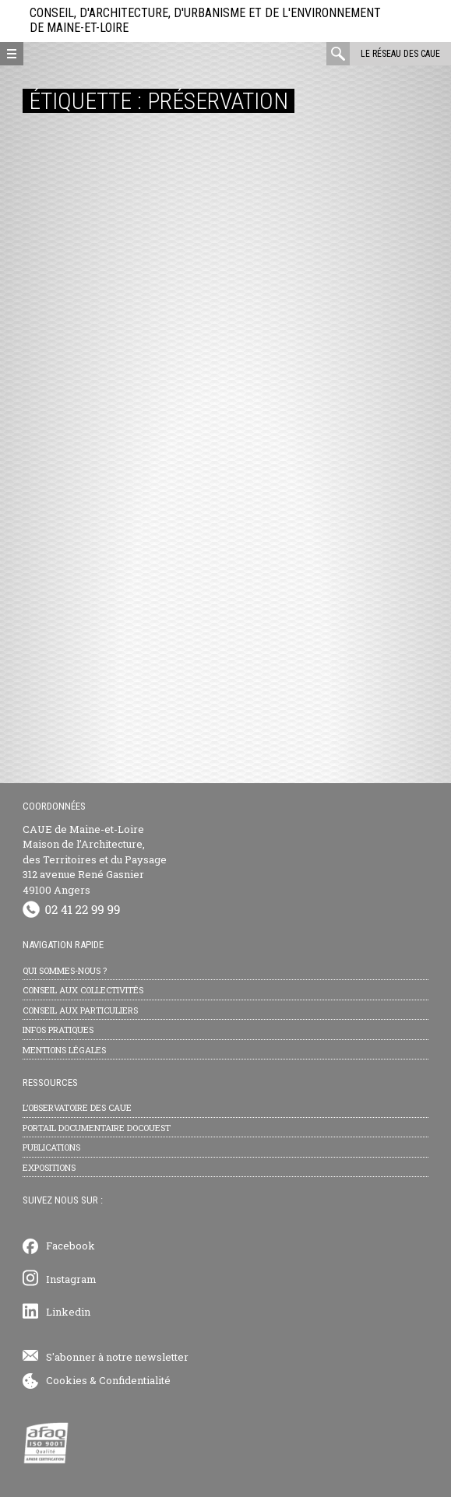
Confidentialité (135, 1380)
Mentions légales (64, 1050)
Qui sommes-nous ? (65, 970)
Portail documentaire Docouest (97, 1127)
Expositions (49, 1167)
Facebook (70, 1246)
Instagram (71, 1279)
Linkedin (68, 1312)
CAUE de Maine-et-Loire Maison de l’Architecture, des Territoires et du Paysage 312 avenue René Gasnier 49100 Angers (95, 859)
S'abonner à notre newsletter (117, 1357)
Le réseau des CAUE (400, 53)
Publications (51, 1147)
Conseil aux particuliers (80, 1010)
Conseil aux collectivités (83, 990)
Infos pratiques (58, 1029)
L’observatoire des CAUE (77, 1107)
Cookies (66, 1380)
